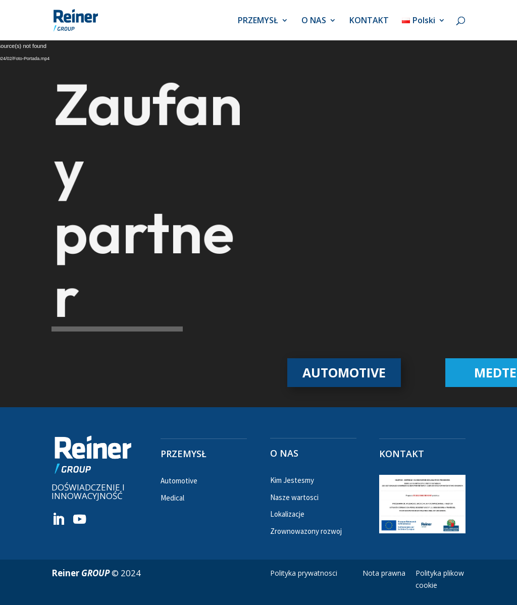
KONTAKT (369, 21)
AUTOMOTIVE (344, 372)
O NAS (313, 21)
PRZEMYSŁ (258, 21)
